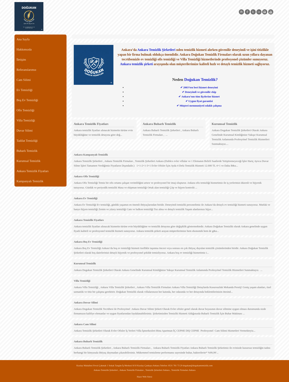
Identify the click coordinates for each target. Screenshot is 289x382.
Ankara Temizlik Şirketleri (156, 49)
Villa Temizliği (26, 120)
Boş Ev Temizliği (27, 100)
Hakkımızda (24, 49)
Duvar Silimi (25, 130)
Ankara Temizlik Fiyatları (33, 171)
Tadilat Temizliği (27, 140)
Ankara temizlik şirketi (136, 64)
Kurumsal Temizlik (28, 161)
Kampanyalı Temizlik (30, 181)
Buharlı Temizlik (27, 150)
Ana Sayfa (23, 39)
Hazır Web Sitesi (144, 376)
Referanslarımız (26, 69)
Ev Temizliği (24, 90)
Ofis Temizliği (25, 110)
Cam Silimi (24, 79)
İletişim (21, 59)
